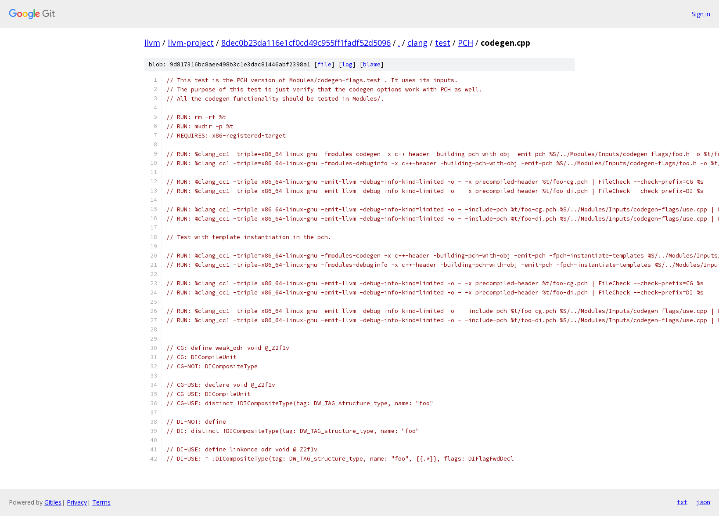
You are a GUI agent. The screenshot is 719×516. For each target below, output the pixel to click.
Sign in (701, 14)
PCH (465, 42)
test (442, 42)
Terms (101, 502)
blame (372, 64)
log (347, 64)
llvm (152, 42)
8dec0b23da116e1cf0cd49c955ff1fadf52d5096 (306, 42)
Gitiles (52, 502)
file (324, 64)
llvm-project (191, 42)
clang (417, 42)
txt (682, 502)
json (703, 502)
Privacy (77, 502)
